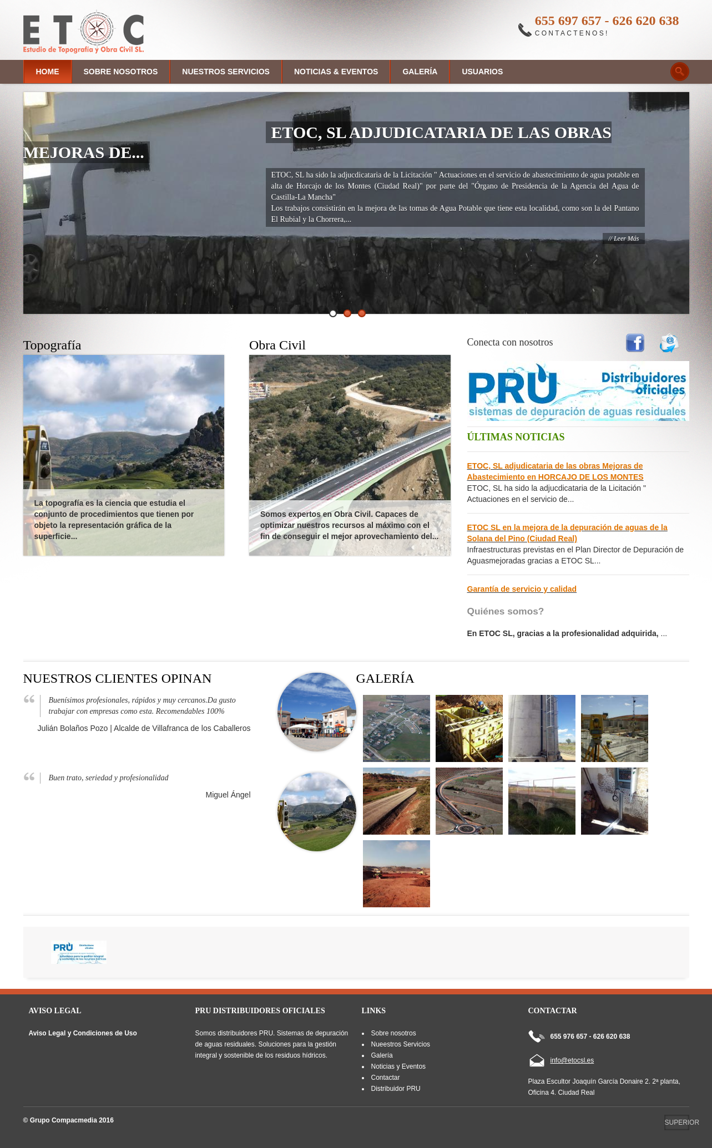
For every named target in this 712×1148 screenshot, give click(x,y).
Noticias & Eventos (336, 71)
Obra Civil (277, 345)
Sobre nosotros (121, 71)
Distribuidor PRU (395, 1089)
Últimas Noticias (516, 437)
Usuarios (482, 71)
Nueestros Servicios (400, 1044)
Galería (419, 71)
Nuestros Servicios (226, 71)
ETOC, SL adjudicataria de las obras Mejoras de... (317, 142)
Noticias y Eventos (398, 1066)
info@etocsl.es (572, 1060)
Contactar (385, 1077)
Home (47, 71)
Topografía (52, 345)
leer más (626, 238)
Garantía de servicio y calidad (522, 589)
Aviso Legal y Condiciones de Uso (83, 1033)
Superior (677, 1122)
